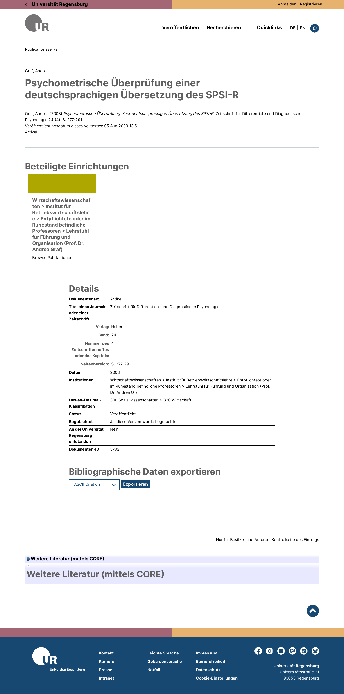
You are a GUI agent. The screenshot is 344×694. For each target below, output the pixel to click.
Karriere (106, 661)
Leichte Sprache (163, 653)
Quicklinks (269, 27)
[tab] (172, 574)
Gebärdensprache (164, 661)
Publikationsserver (42, 49)
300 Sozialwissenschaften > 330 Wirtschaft (151, 400)
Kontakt (106, 653)
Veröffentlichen (180, 27)
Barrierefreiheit (210, 661)
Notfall (153, 669)
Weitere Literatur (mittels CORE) (65, 558)
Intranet (106, 678)
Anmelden (287, 4)
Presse (105, 669)
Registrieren (311, 4)
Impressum (206, 653)
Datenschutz (208, 669)
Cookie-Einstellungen (217, 678)
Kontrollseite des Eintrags (295, 539)
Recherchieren (224, 27)
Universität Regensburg (60, 4)
